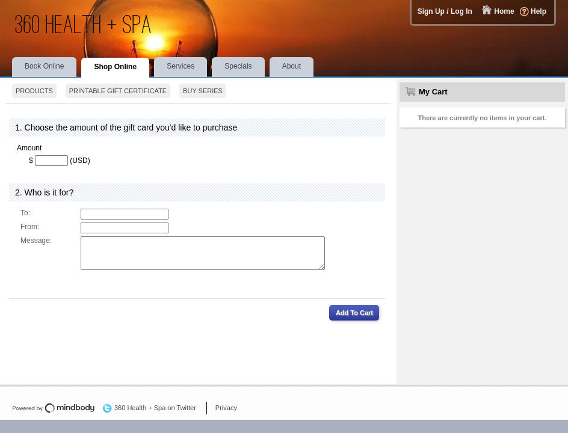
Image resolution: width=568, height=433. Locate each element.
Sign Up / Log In (445, 11)
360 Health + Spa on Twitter (155, 407)
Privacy (226, 407)
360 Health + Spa (83, 24)
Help (538, 11)
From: (29, 227)
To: (25, 213)
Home (504, 11)
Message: (36, 240)
